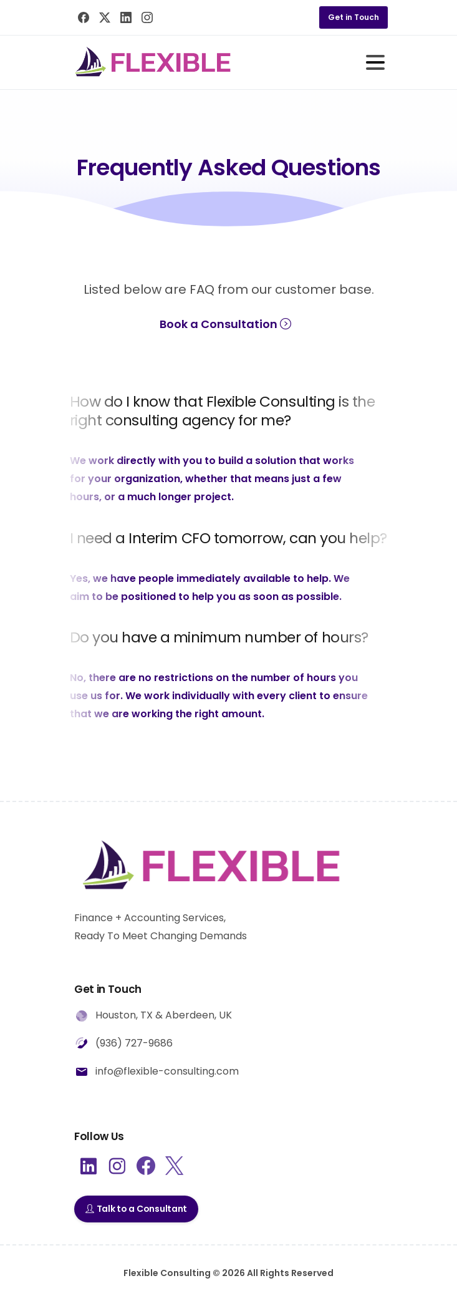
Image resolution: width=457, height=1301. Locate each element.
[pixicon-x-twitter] (174, 1166)
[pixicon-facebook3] (146, 1166)
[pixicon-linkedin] (88, 1166)
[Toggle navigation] (375, 62)
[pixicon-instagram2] (117, 1166)
